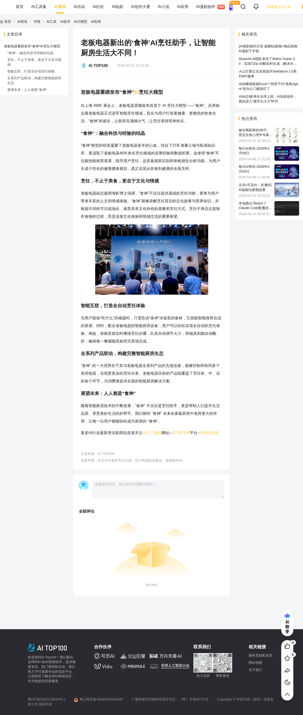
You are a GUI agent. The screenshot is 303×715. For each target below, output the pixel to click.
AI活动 (79, 7)
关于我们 (255, 670)
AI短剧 (117, 7)
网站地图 (255, 662)
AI (136, 92)
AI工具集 (38, 7)
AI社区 (98, 7)
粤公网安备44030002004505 (101, 699)
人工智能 (154, 433)
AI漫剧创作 (207, 7)
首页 (19, 7)
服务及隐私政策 (260, 655)
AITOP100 (181, 433)
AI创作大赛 (140, 7)
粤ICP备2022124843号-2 (47, 699)
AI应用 (182, 7)
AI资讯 (60, 7)
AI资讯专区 (209, 433)
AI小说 (163, 7)
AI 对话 (231, 6)
